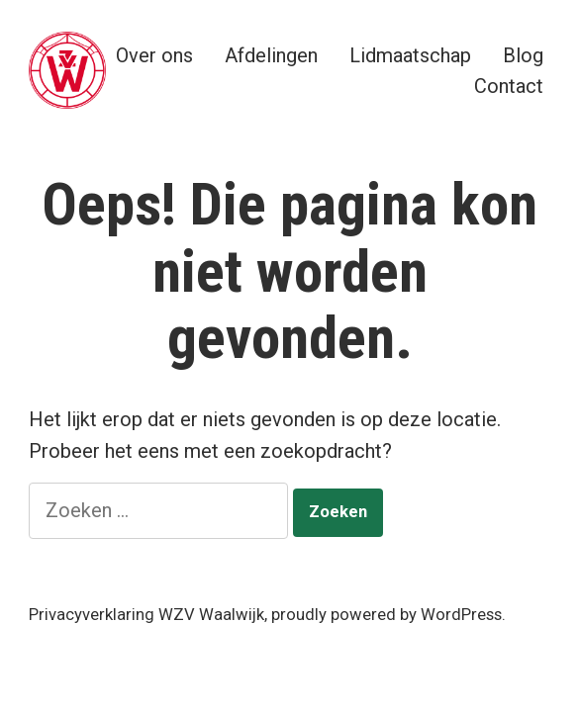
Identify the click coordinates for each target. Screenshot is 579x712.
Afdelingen (271, 54)
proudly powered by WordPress (386, 614)
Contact (508, 85)
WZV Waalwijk (211, 614)
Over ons (154, 54)
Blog (523, 54)
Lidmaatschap (410, 54)
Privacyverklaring (91, 614)
